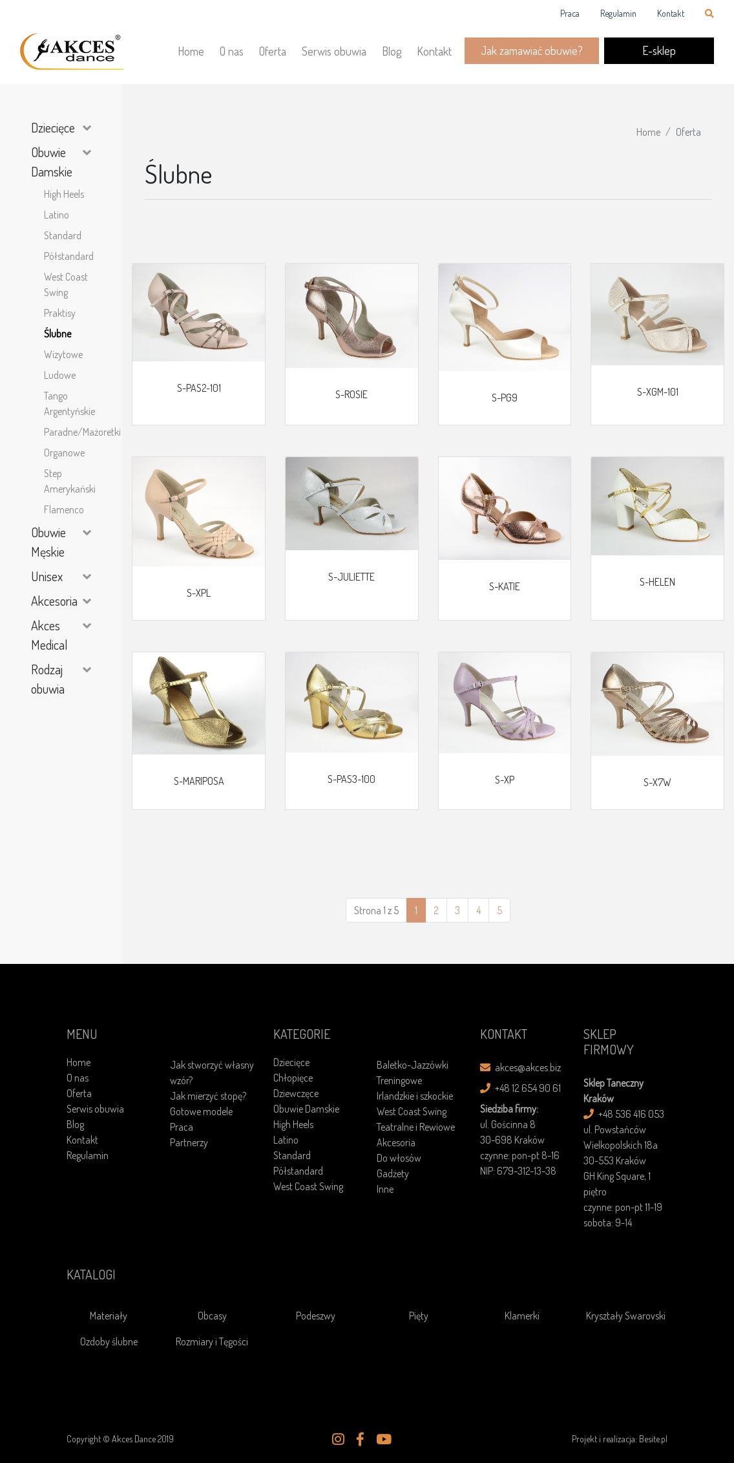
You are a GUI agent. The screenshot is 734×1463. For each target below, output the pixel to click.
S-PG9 (505, 397)
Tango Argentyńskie (67, 403)
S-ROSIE (351, 394)
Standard (62, 235)
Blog (391, 51)
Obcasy (212, 1315)
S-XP (504, 779)
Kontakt (670, 13)
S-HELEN (657, 581)
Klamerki (522, 1315)
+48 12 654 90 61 (520, 1088)
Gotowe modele (201, 1111)
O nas (232, 51)
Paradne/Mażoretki (67, 431)
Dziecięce (53, 127)
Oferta (272, 51)
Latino (56, 214)
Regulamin (618, 13)
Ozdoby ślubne (109, 1341)
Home (191, 51)
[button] (338, 1439)
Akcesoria (54, 600)
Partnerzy (189, 1142)
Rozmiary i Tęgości (212, 1341)
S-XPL (199, 592)
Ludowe (60, 374)
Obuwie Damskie (51, 162)
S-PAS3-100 (351, 779)
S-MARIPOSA (199, 780)
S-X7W (657, 782)
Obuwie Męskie (48, 542)
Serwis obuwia (334, 51)
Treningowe (399, 1080)
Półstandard (67, 256)
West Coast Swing (66, 284)
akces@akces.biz (520, 1067)
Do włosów (399, 1157)
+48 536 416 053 (623, 1113)
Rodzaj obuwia (48, 679)
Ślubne (57, 333)
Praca (570, 13)
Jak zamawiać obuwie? (532, 50)
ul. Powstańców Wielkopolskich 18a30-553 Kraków (620, 1145)
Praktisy (60, 312)
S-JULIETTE (351, 576)
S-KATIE (504, 586)
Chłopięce (293, 1077)
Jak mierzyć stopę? (208, 1095)
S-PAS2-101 (199, 387)
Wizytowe (63, 354)
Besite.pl (653, 1438)
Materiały (108, 1315)
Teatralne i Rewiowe (416, 1126)
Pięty (418, 1315)
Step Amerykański (67, 481)
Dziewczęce (296, 1093)
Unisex (47, 576)
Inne (385, 1188)
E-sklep (659, 50)
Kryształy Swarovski (626, 1315)
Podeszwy (315, 1315)
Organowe (64, 452)
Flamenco (64, 509)
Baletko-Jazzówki (412, 1064)
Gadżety (393, 1173)
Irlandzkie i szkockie (415, 1095)
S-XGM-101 (657, 391)
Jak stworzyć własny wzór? (212, 1072)
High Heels (64, 193)
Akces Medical (49, 635)
